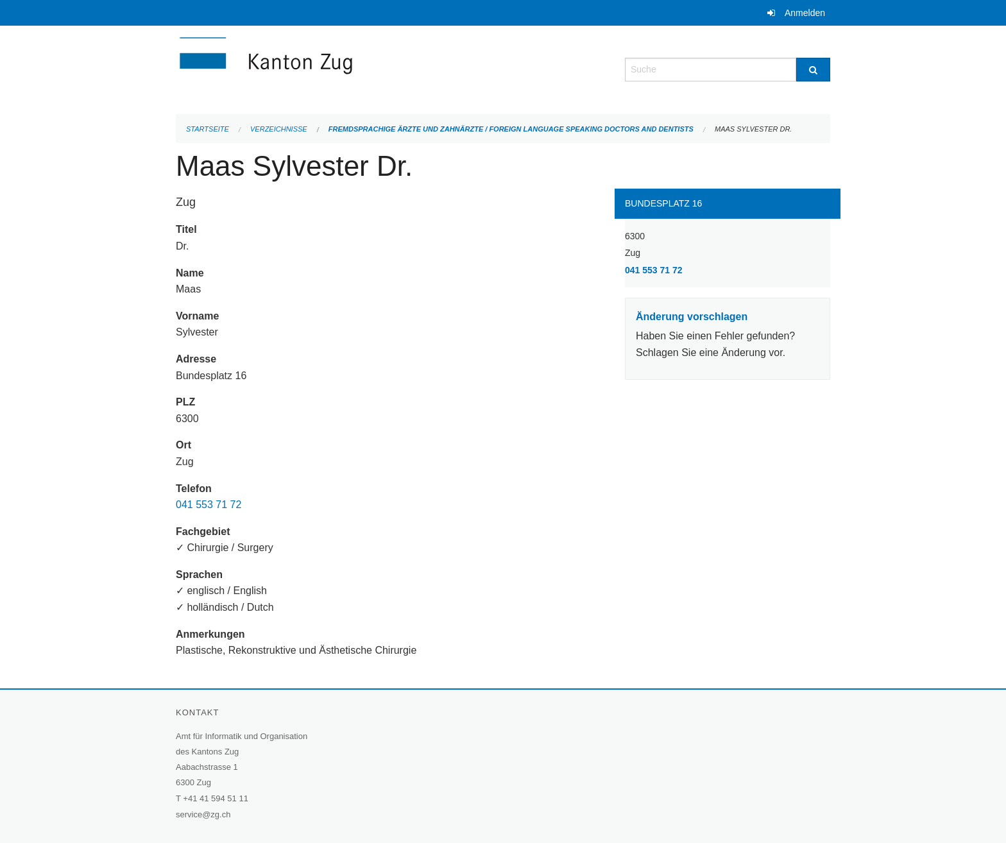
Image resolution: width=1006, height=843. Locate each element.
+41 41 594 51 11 (215, 798)
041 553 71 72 (208, 504)
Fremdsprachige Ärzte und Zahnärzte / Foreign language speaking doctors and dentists (511, 129)
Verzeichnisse (278, 129)
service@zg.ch (203, 814)
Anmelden (805, 13)
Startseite (207, 129)
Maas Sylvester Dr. (753, 129)
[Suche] (813, 69)
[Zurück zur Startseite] (342, 68)
